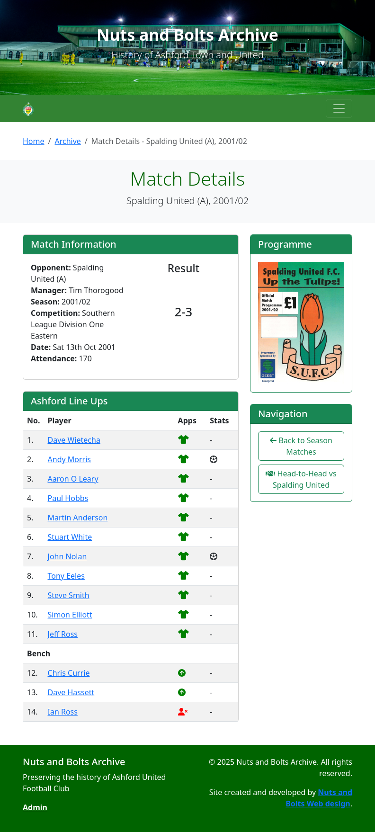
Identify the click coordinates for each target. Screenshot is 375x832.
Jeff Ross (63, 634)
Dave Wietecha (74, 440)
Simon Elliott (70, 614)
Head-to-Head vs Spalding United (301, 479)
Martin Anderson (78, 517)
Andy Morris (69, 459)
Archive (67, 141)
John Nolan (67, 556)
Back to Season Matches (301, 446)
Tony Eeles (66, 576)
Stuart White (70, 537)
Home (34, 141)
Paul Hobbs (68, 498)
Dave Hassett (71, 692)
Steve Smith (68, 595)
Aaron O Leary (73, 479)
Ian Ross (63, 712)
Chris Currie (69, 673)
